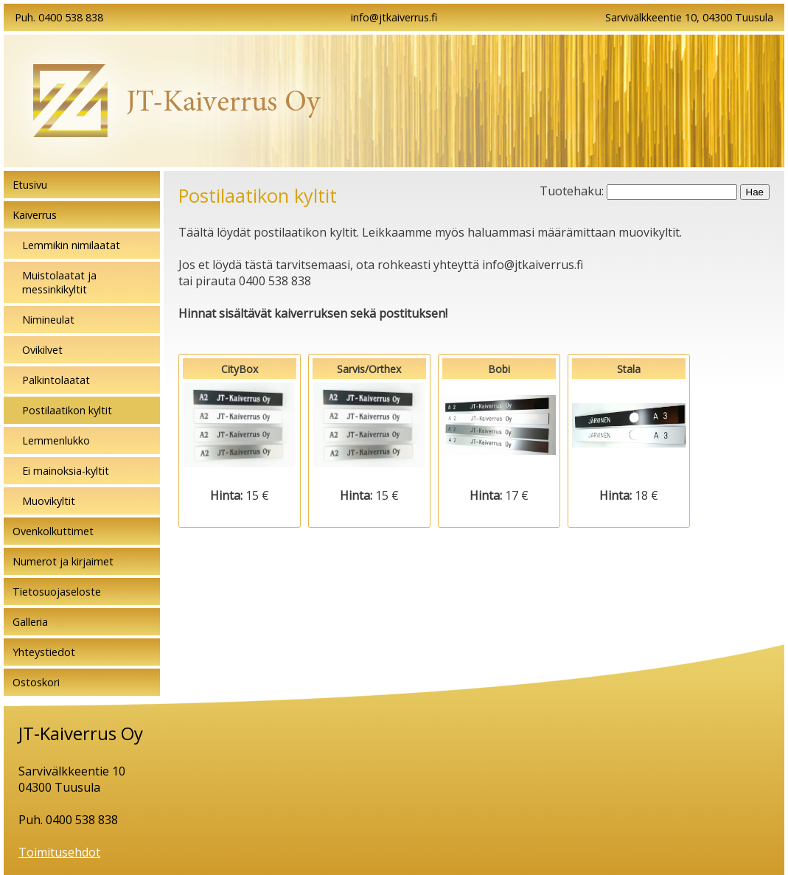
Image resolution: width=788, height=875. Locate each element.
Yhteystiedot (44, 652)
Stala (629, 425)
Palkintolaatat (56, 380)
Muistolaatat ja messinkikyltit (59, 282)
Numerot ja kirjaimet (63, 561)
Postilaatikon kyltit (67, 410)
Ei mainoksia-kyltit (65, 471)
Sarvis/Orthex (369, 425)
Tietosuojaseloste (57, 592)
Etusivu (30, 185)
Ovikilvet (42, 350)
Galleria (30, 622)
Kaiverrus (35, 215)
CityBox (239, 425)
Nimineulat (48, 320)
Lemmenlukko (56, 440)
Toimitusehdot (59, 852)
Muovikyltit (48, 501)
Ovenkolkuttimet (53, 531)
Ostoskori (36, 682)
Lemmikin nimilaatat (71, 245)
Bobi (499, 425)
